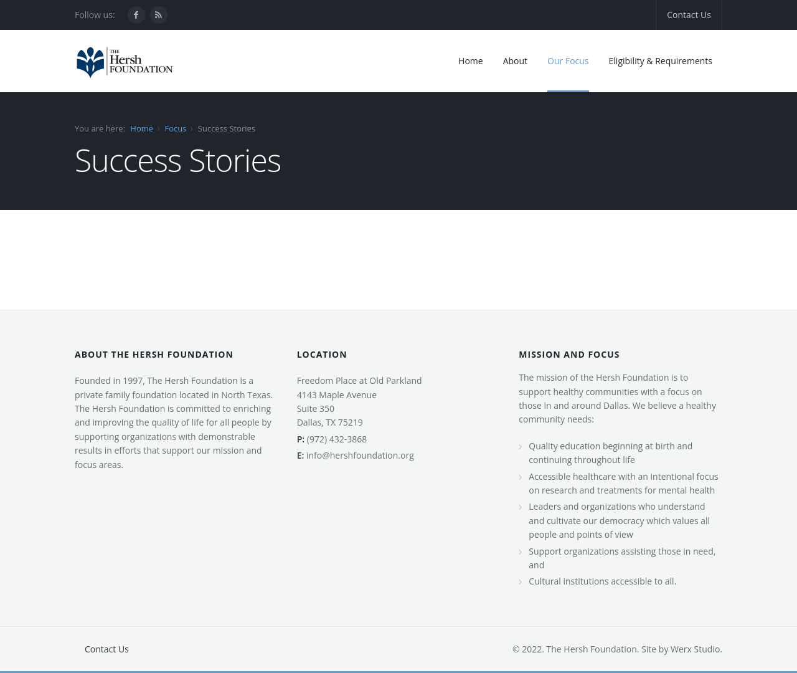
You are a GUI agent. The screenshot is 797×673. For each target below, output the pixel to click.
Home (141, 128)
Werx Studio (694, 649)
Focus (175, 128)
